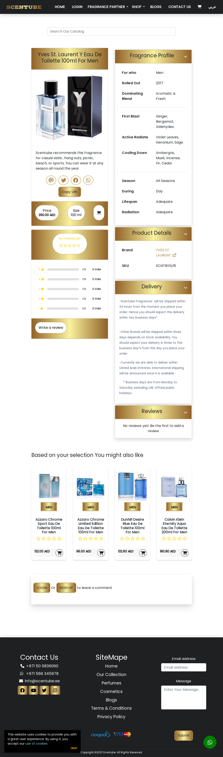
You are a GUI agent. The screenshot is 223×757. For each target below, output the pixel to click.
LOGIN (42, 587)
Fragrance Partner (107, 6)
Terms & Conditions (111, 708)
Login (77, 6)
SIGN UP (66, 587)
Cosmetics (111, 691)
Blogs (155, 6)
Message (183, 681)
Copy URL (70, 191)
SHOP (137, 6)
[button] (37, 107)
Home (60, 6)
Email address (184, 658)
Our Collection (111, 675)
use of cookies (36, 743)
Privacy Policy (111, 717)
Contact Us (179, 6)
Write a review (51, 327)
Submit (184, 735)
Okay (74, 748)
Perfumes (111, 683)
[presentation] (183, 722)
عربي (212, 6)
